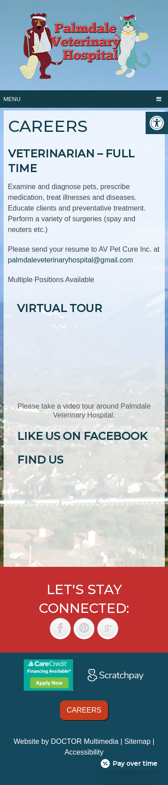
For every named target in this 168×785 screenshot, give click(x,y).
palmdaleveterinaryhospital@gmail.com (70, 260)
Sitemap (137, 741)
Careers (84, 710)
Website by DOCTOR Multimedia (65, 741)
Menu (12, 99)
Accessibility (84, 752)
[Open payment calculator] (129, 763)
